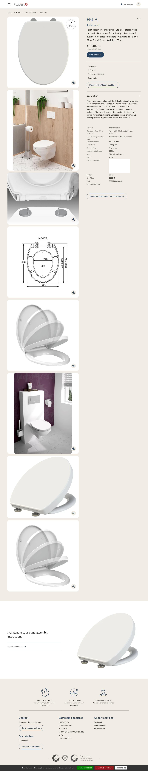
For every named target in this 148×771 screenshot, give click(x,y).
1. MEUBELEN (64, 722)
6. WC (61, 735)
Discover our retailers (31, 746)
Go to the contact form (32, 728)
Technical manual (16, 646)
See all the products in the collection (106, 196)
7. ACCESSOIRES (65, 738)
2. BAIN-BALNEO (65, 725)
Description (114, 96)
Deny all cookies (104, 768)
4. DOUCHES (64, 729)
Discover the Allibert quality (103, 85)
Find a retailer (95, 55)
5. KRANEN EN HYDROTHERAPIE (71, 732)
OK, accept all (85, 768)
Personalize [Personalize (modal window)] (121, 768)
